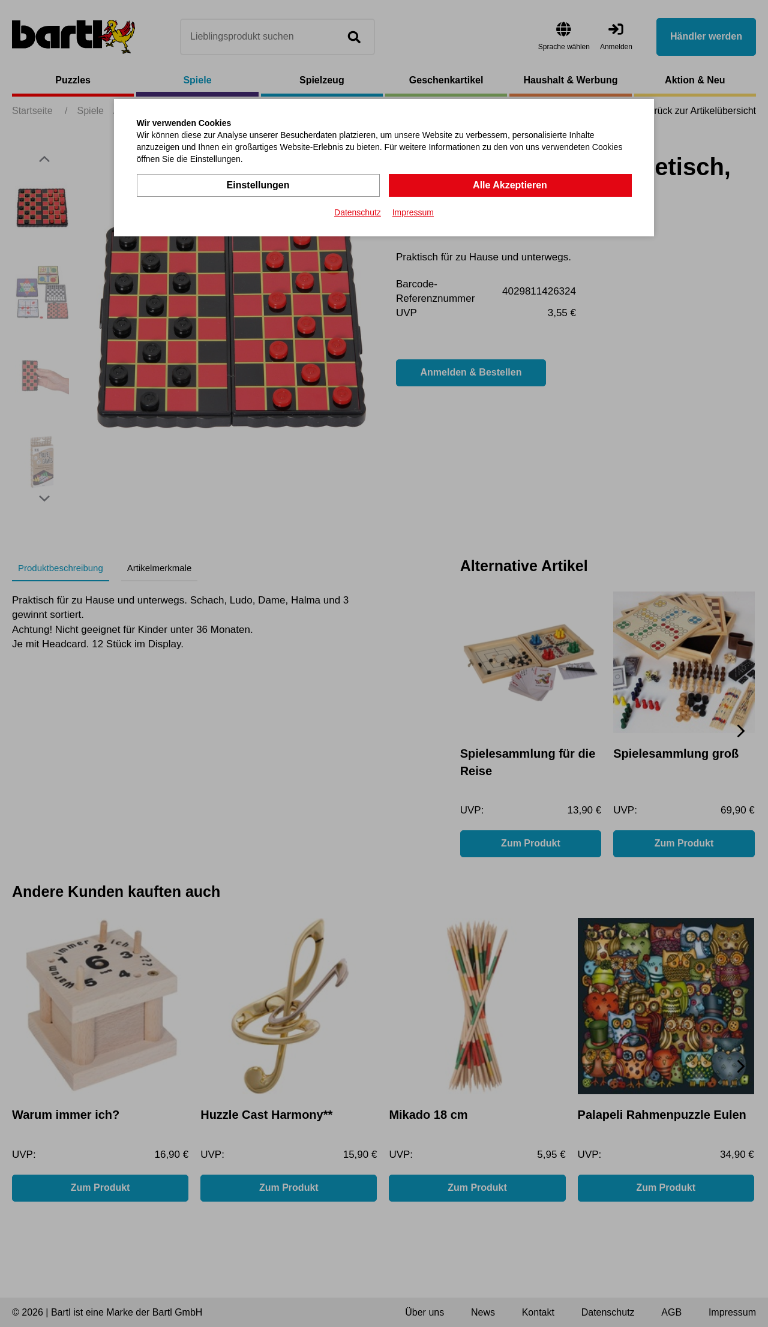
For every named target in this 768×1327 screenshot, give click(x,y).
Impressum (413, 212)
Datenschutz (357, 212)
